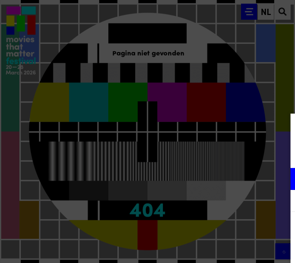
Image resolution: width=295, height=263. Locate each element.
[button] (225, 179)
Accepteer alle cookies (233, 228)
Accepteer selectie (233, 249)
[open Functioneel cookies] (283, 179)
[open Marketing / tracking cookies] (283, 201)
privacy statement (204, 155)
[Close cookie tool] (284, 127)
